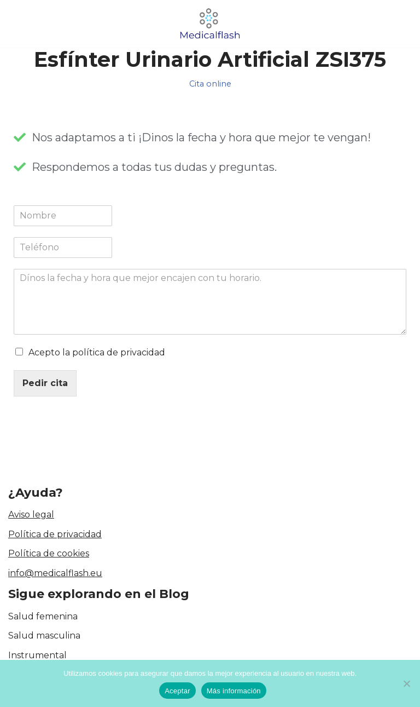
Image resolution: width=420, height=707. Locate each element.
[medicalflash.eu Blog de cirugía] (210, 23)
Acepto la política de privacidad (96, 352)
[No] (406, 683)
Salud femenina (43, 616)
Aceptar (177, 691)
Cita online (210, 84)
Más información (234, 691)
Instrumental (37, 655)
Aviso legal (31, 514)
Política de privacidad (55, 534)
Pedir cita (45, 383)
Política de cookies (48, 554)
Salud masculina (44, 636)
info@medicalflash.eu (55, 573)
